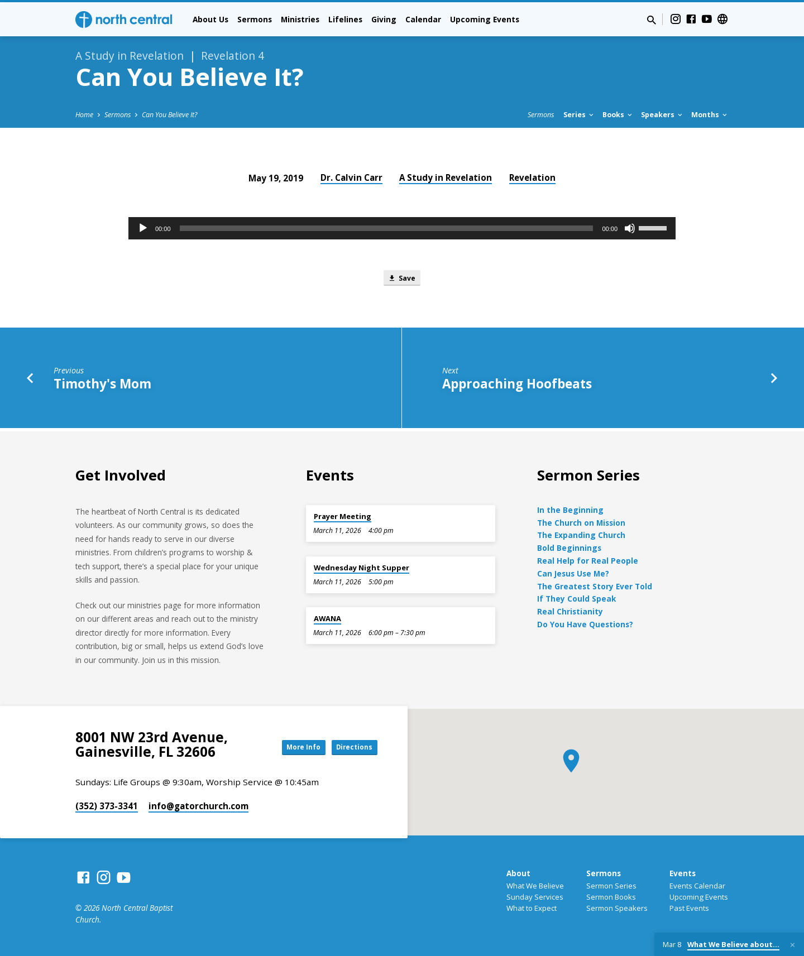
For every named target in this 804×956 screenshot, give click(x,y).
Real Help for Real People (587, 560)
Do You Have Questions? (585, 624)
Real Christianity (570, 611)
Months (710, 114)
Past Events (689, 908)
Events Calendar (697, 886)
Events (682, 873)
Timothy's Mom (102, 387)
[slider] (387, 228)
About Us (210, 19)
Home (84, 114)
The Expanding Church (581, 535)
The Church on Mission (581, 522)
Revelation (532, 177)
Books (618, 114)
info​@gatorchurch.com (198, 805)
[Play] (143, 228)
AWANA (327, 618)
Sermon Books (611, 897)
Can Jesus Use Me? (573, 573)
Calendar (423, 19)
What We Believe (535, 886)
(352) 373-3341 (106, 805)
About (518, 873)
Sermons (254, 19)
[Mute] (629, 228)
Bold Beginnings (569, 548)
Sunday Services (534, 897)
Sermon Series (611, 886)
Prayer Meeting (342, 516)
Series (579, 114)
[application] (402, 228)
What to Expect (531, 908)
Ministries (300, 19)
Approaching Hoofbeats (517, 387)
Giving (383, 19)
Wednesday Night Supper (361, 568)
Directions (349, 747)
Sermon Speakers (617, 908)
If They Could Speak (576, 599)
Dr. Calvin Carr (351, 177)
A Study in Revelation (445, 177)
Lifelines (345, 19)
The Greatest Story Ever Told (594, 586)
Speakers (662, 114)
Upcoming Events (484, 19)
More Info (287, 747)
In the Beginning (570, 510)
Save (401, 279)
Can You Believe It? (169, 114)
